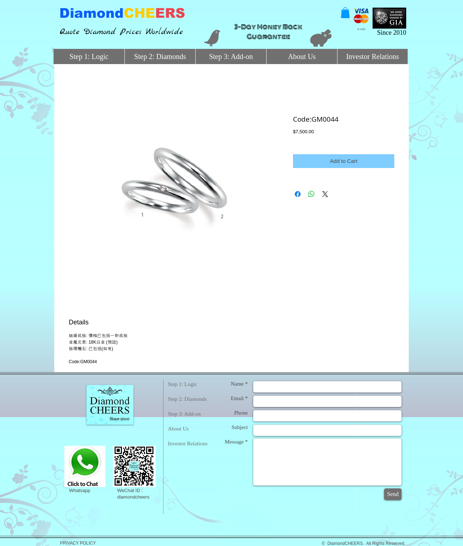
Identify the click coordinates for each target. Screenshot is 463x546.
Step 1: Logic (182, 384)
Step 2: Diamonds (187, 399)
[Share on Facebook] (297, 194)
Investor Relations (188, 443)
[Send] (393, 494)
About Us (178, 429)
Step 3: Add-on (184, 414)
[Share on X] (325, 194)
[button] (345, 12)
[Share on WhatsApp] (311, 194)
